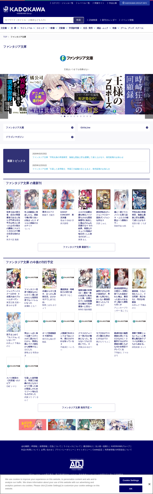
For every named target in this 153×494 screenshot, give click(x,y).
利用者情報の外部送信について (118, 450)
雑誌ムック (104, 28)
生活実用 (89, 28)
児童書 (63, 28)
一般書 (53, 28)
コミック (41, 28)
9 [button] (88, 116)
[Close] (149, 484)
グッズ (131, 28)
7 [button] (81, 116)
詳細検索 (92, 20)
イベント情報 (126, 20)
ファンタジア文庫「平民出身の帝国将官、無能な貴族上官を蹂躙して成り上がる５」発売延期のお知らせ (77, 157)
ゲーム (124, 28)
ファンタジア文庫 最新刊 (75, 247)
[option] (76, 94)
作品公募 (113, 3)
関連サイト (99, 3)
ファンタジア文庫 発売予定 (76, 407)
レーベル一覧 (84, 3)
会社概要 (25, 446)
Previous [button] (4, 96)
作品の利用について (30, 450)
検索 (78, 20)
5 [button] (75, 116)
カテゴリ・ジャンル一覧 (62, 3)
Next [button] (149, 96)
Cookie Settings (131, 480)
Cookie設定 (97, 450)
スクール (139, 28)
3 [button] (68, 116)
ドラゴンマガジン (15, 137)
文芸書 (5, 28)
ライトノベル (27, 28)
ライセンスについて (72, 446)
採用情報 (43, 446)
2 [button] (65, 116)
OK (131, 489)
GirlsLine (85, 127)
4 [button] (71, 116)
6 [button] (78, 116)
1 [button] (62, 116)
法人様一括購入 (102, 446)
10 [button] (91, 116)
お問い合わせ (47, 450)
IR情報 (34, 446)
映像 (115, 28)
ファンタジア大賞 (15, 127)
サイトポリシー (83, 450)
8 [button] (84, 116)
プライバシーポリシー (64, 450)
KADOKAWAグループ (120, 446)
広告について (55, 446)
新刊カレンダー (108, 20)
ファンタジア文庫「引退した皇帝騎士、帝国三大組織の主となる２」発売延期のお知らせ (71, 169)
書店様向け (88, 446)
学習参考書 (75, 28)
